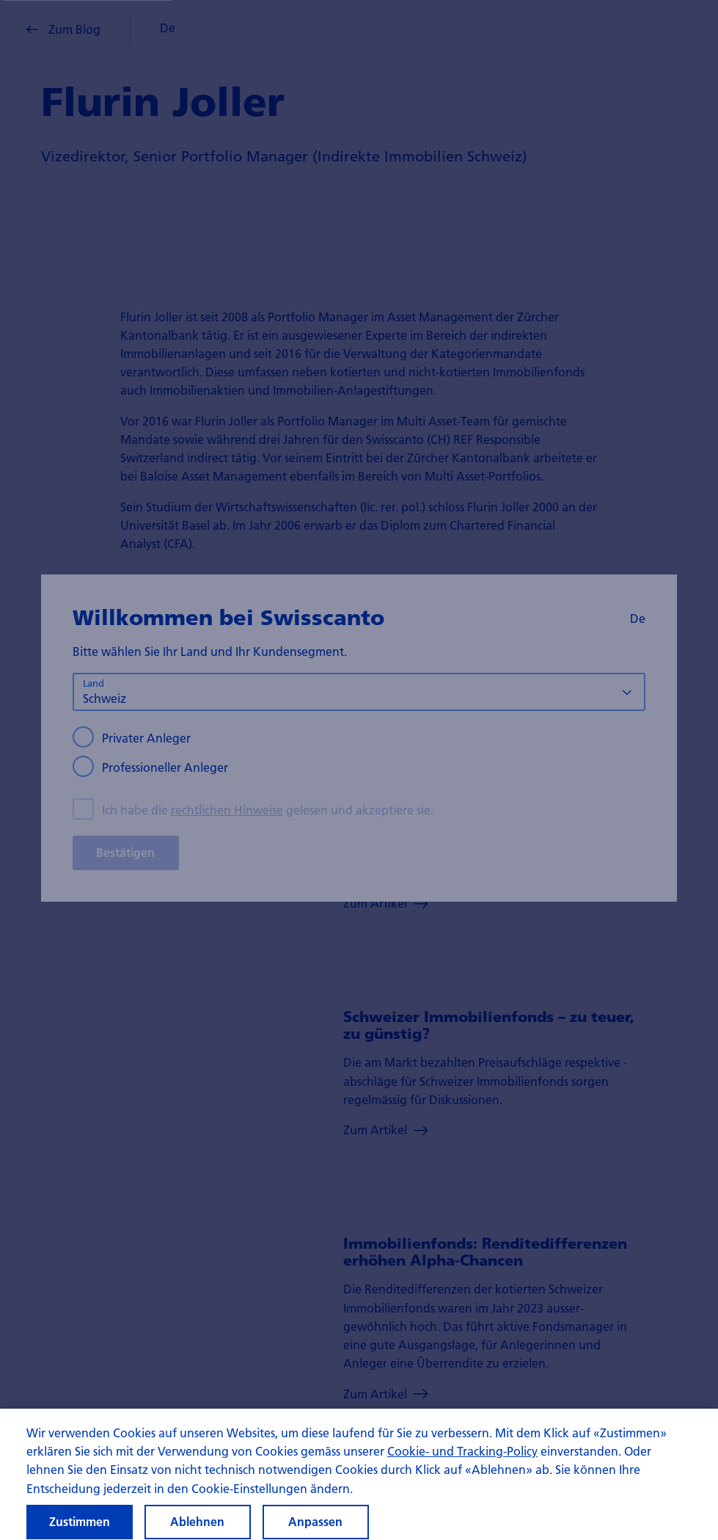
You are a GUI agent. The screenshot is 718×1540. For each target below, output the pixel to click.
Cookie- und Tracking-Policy (462, 1460)
